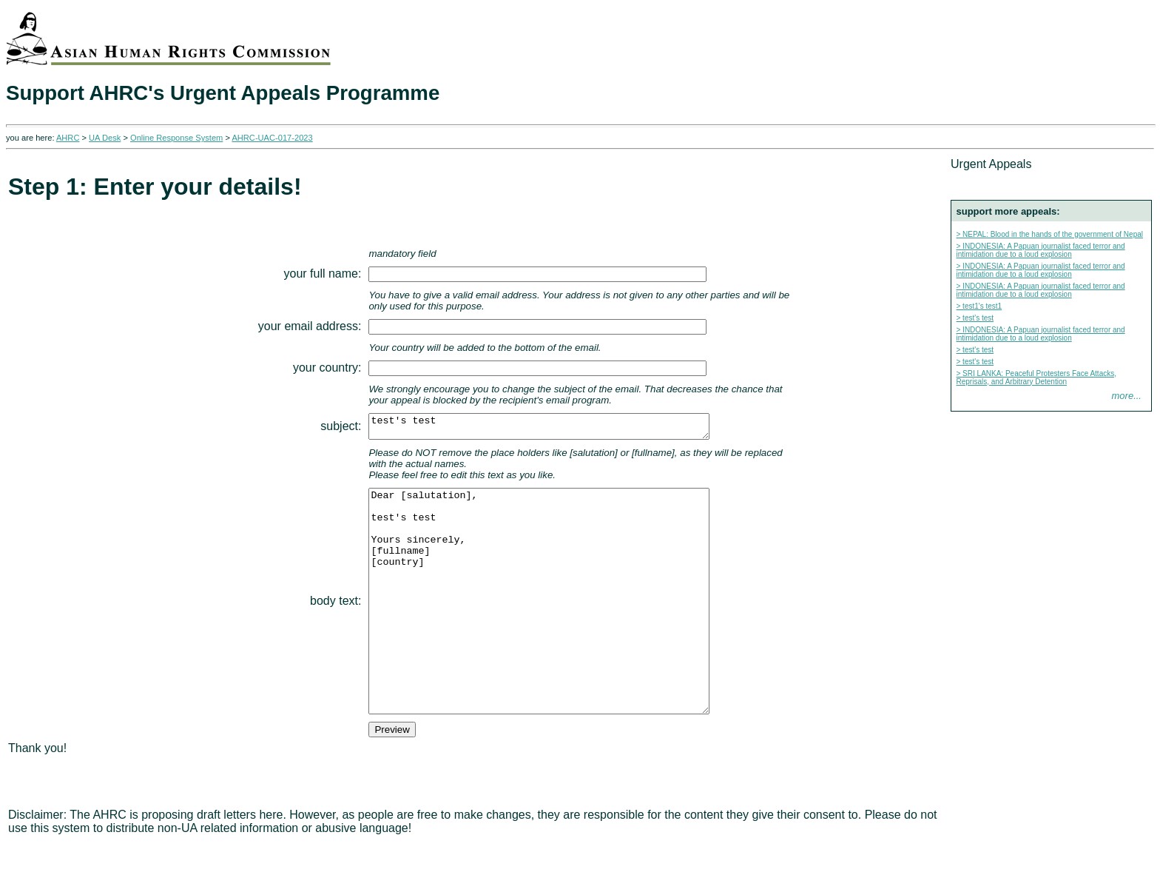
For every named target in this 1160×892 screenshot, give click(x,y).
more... (1127, 395)
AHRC (67, 137)
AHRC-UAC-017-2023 (272, 137)
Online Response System (176, 137)
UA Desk (105, 137)
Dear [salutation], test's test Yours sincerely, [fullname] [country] (541, 627)
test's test (541, 428)
